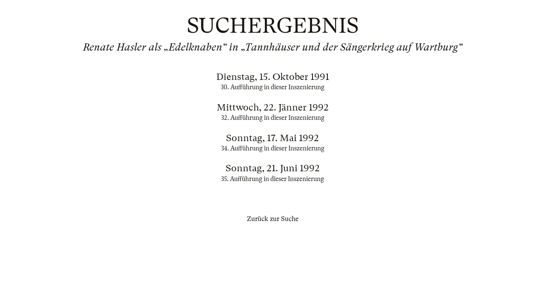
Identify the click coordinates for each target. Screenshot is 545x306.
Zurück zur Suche (272, 219)
